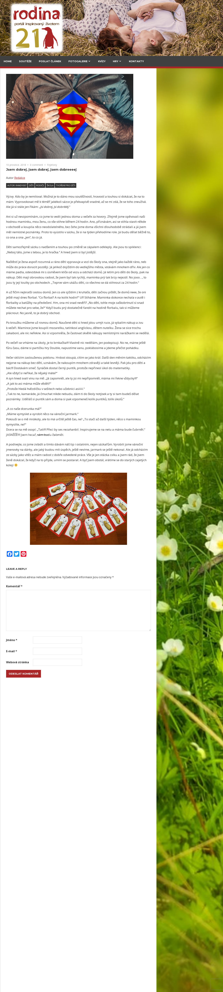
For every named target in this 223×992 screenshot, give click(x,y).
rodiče (107, 185)
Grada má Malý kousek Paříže (31, 293)
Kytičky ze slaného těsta (20, 636)
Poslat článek (50, 61)
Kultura (10, 244)
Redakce (86, 178)
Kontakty (136, 61)
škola (116, 185)
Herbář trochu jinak (34, 943)
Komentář (81, 586)
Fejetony (119, 164)
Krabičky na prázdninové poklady (26, 576)
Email (9, 436)
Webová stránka (84, 662)
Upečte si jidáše (47, 135)
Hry (115, 61)
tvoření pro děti (132, 185)
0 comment (103, 164)
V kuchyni (43, 92)
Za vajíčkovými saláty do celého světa (16, 112)
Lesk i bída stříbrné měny (82, 778)
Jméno (78, 640)
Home (8, 61)
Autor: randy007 (83, 185)
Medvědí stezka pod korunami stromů (15, 164)
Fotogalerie (77, 61)
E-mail (78, 651)
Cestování (12, 92)
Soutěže (25, 61)
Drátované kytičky (16, 516)
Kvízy (102, 61)
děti (98, 185)
